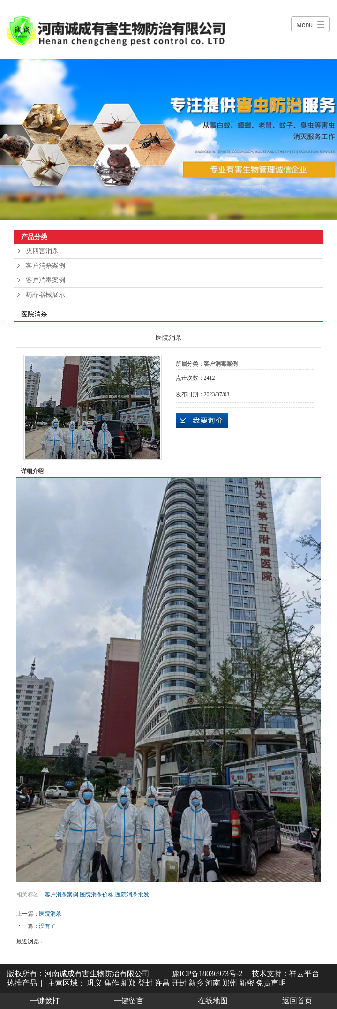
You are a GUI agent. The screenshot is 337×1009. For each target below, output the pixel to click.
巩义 (94, 983)
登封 (145, 983)
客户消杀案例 (45, 265)
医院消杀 (50, 914)
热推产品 (22, 983)
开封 (179, 983)
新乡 (195, 983)
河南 (212, 983)
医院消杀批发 (132, 894)
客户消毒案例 (45, 280)
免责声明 (271, 983)
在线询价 (202, 420)
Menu (304, 25)
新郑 (128, 983)
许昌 (162, 983)
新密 (246, 983)
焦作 (111, 983)
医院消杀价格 (96, 894)
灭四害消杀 (42, 251)
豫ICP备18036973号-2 (207, 974)
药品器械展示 (45, 294)
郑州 (229, 983)
